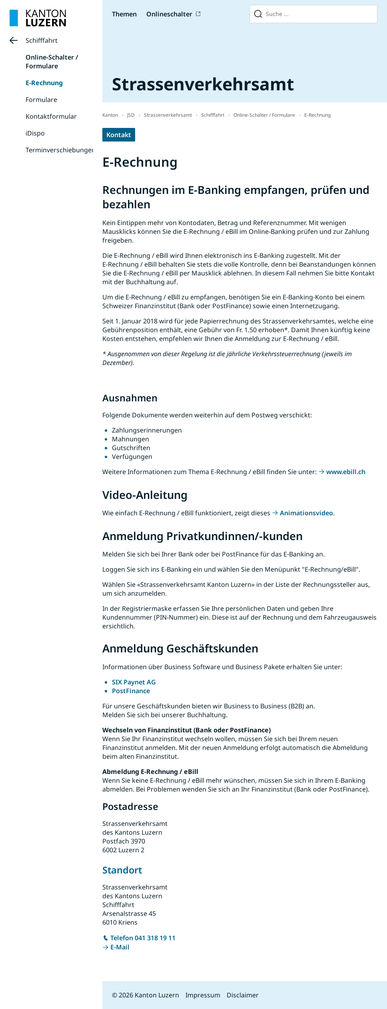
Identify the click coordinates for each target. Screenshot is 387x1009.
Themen (124, 14)
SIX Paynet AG (134, 682)
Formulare (41, 99)
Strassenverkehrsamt (168, 115)
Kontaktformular (51, 116)
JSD (131, 115)
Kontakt (118, 134)
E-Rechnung (44, 82)
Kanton (110, 115)
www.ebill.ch (345, 471)
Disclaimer (243, 995)
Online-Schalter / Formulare (52, 61)
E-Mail (120, 947)
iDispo (35, 133)
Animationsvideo (306, 512)
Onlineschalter (169, 14)
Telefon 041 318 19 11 (143, 937)
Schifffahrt (42, 40)
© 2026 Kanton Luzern (145, 995)
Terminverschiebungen (61, 150)
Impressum (203, 995)
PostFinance (131, 690)
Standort (122, 869)
